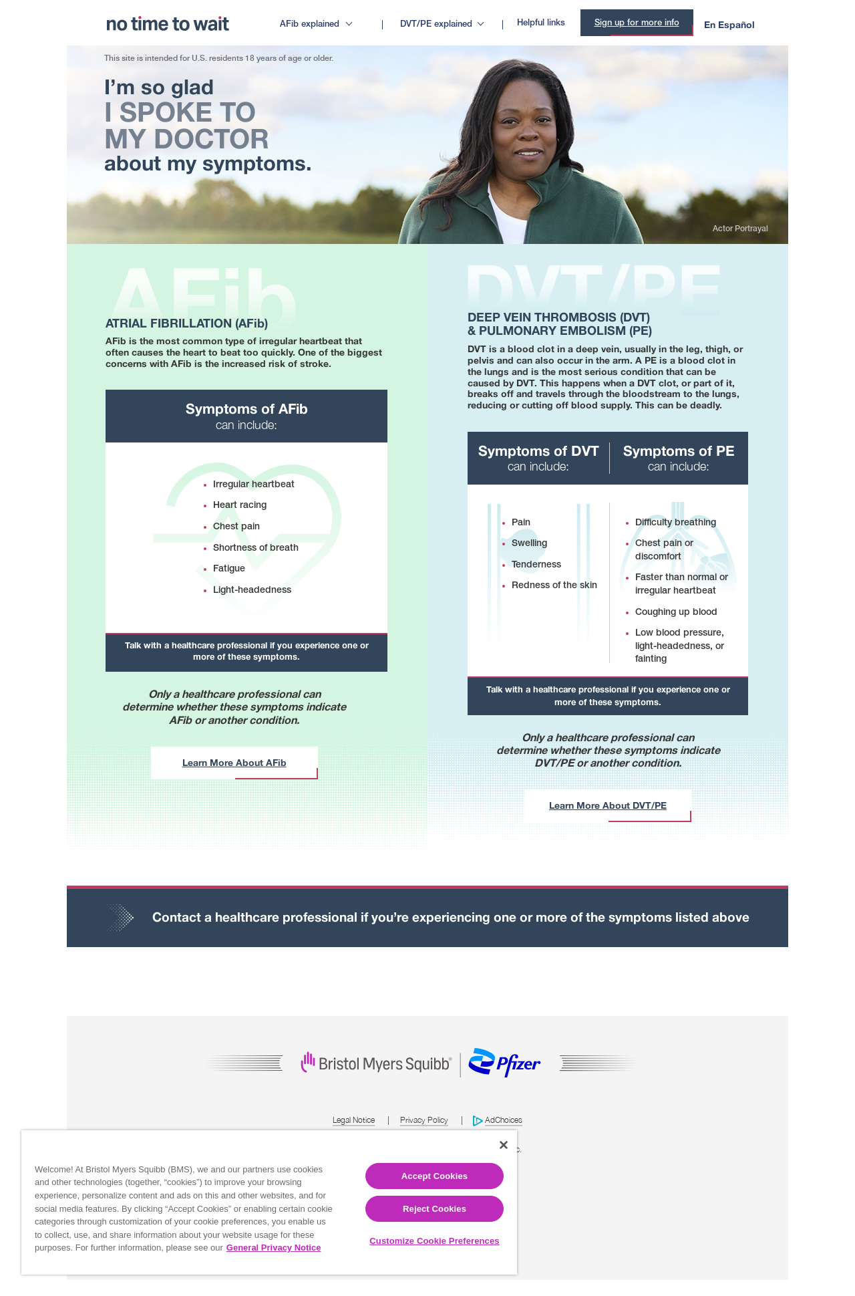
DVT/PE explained (436, 24)
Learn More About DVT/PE (608, 805)
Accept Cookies (434, 1176)
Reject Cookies (434, 1209)
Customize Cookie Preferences (434, 1241)
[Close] (504, 1145)
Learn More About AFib (234, 762)
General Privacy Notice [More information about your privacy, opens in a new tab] (273, 1248)
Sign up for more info (636, 23)
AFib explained (309, 24)
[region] (269, 1202)
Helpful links (541, 23)
